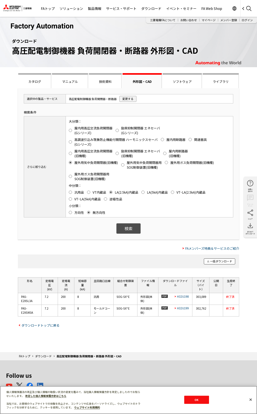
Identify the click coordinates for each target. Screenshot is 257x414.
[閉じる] (250, 399)
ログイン (247, 20)
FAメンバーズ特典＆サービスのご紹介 (212, 248)
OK (197, 400)
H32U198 (183, 296)
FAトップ (48, 8)
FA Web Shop (211, 8)
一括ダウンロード (221, 261)
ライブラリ (221, 81)
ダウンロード (151, 8)
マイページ (209, 20)
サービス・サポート (121, 8)
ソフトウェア (182, 81)
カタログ (34, 81)
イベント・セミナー (181, 8)
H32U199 (183, 308)
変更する (127, 99)
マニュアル (70, 81)
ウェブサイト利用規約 (87, 407)
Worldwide (234, 8)
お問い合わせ (188, 20)
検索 (128, 228)
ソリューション (71, 8)
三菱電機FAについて (162, 20)
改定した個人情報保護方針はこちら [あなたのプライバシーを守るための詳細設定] (45, 396)
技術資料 (105, 81)
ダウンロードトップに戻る (40, 325)
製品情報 (94, 8)
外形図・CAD (142, 81)
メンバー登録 (228, 20)
